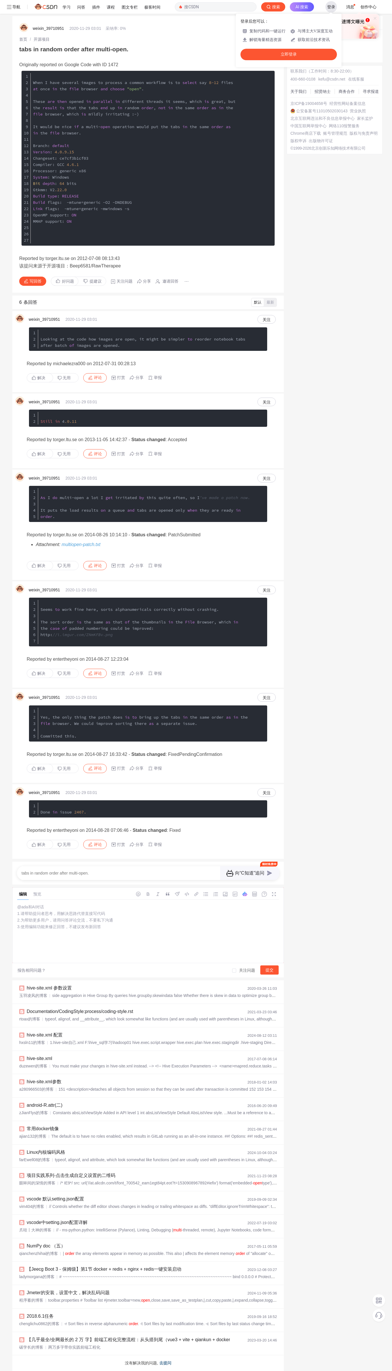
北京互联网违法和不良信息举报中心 (322, 118)
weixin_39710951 (48, 28)
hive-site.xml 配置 (45, 1034)
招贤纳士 (323, 91)
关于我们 (298, 91)
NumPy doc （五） (46, 1245)
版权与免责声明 (364, 133)
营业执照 (358, 111)
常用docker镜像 (43, 1128)
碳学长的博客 (31, 1347)
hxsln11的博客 (32, 1042)
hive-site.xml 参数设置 (49, 987)
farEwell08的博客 (34, 1159)
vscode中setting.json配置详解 (57, 1222)
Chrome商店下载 (305, 133)
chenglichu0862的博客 (39, 1323)
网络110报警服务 (344, 126)
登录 (331, 7)
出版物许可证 (321, 140)
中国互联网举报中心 (308, 126)
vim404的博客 (31, 1206)
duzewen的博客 (33, 1066)
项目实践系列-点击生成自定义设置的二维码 (71, 1175)
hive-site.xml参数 (44, 1081)
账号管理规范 (335, 133)
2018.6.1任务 (40, 1316)
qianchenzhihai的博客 (38, 1253)
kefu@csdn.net (331, 79)
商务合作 (347, 91)
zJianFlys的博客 (33, 1112)
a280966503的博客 (36, 1089)
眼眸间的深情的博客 (37, 1183)
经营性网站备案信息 (347, 103)
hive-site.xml (39, 1058)
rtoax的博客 (29, 1019)
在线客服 (356, 79)
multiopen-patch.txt (81, 544)
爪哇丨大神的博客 (35, 1230)
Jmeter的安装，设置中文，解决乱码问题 (68, 1292)
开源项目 (42, 39)
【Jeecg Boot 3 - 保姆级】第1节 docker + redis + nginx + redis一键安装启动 (104, 1269)
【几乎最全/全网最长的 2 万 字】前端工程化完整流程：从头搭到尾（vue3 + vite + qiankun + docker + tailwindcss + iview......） (156, 1339)
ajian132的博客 (32, 1136)
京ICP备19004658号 (308, 103)
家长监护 (365, 118)
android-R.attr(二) (44, 1105)
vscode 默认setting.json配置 (55, 1198)
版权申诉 (298, 140)
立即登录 (289, 54)
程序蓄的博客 (31, 1300)
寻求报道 (371, 91)
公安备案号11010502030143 (322, 111)
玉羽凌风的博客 (33, 995)
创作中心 (368, 7)
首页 (23, 39)
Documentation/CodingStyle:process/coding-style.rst (80, 1011)
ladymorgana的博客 (37, 1276)
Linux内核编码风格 (46, 1152)
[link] (23, 39)
